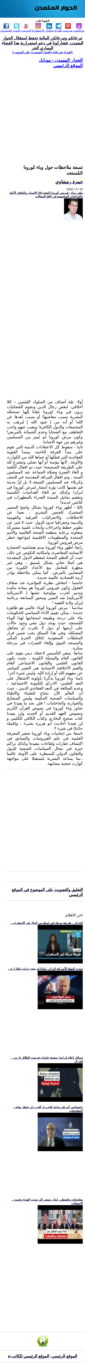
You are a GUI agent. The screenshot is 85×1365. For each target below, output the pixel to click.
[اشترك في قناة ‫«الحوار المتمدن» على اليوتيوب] (42, 52)
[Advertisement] (42, 111)
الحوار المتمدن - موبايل (61, 60)
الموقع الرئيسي (68, 65)
